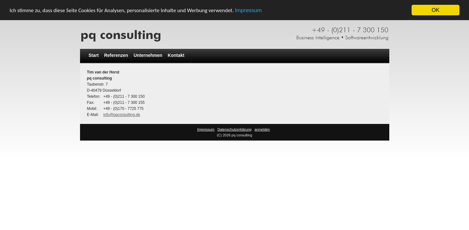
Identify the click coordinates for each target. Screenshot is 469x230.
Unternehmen (148, 55)
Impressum (248, 10)
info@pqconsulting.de (121, 114)
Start (94, 55)
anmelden (262, 129)
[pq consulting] (234, 33)
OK (436, 10)
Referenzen (116, 55)
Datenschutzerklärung (234, 129)
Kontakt (176, 55)
